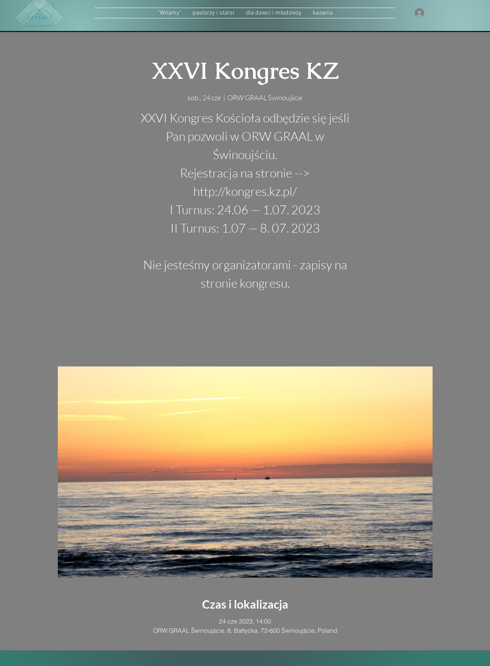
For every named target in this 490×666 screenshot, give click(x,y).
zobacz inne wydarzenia (245, 330)
